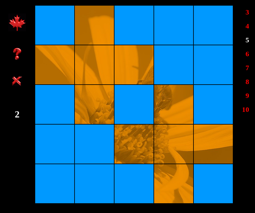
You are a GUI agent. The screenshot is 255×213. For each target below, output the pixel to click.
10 (245, 109)
